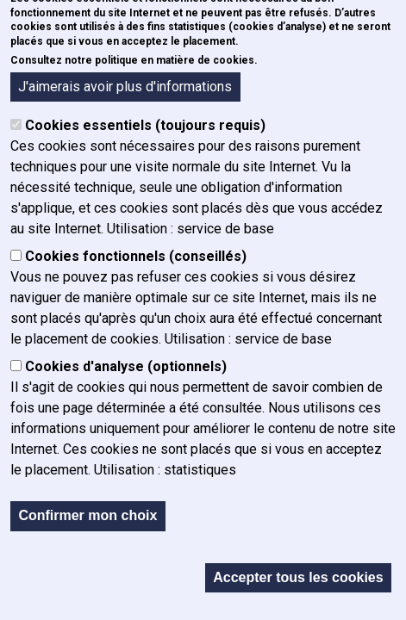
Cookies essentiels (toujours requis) (145, 129)
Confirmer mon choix (87, 519)
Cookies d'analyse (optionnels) (126, 371)
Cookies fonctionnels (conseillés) (136, 260)
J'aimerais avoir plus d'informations (125, 90)
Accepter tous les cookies (298, 581)
